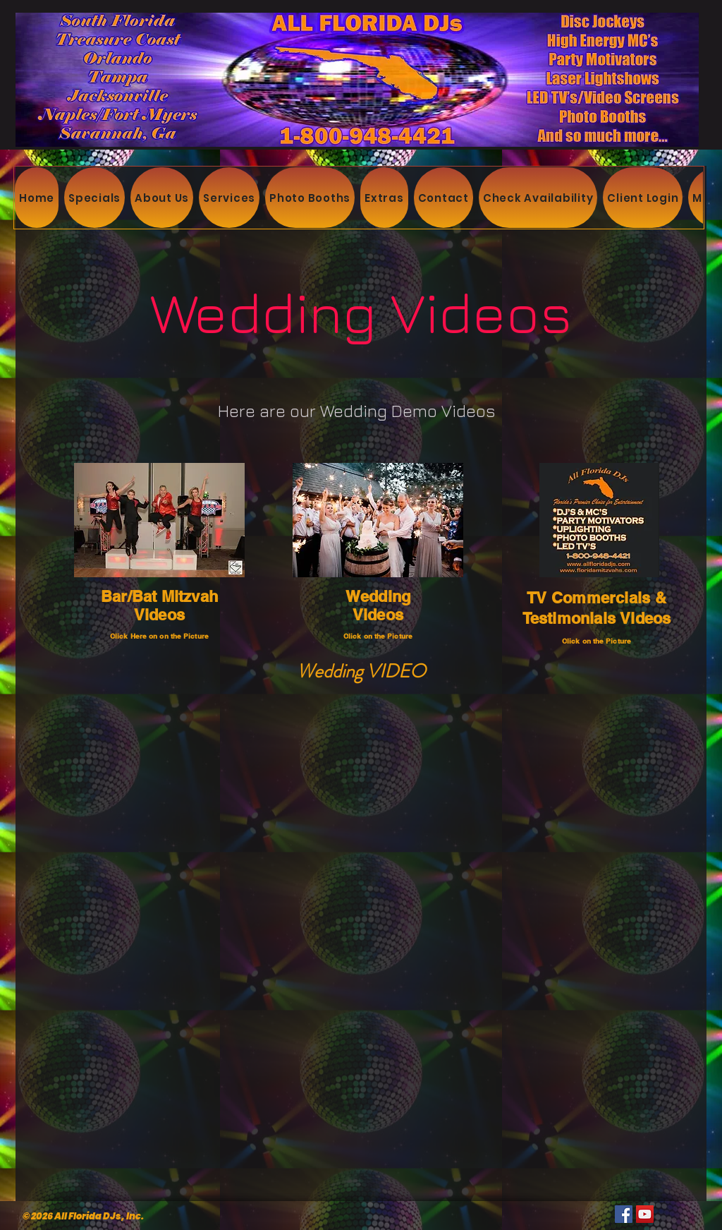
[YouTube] (645, 1214)
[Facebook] (623, 1214)
